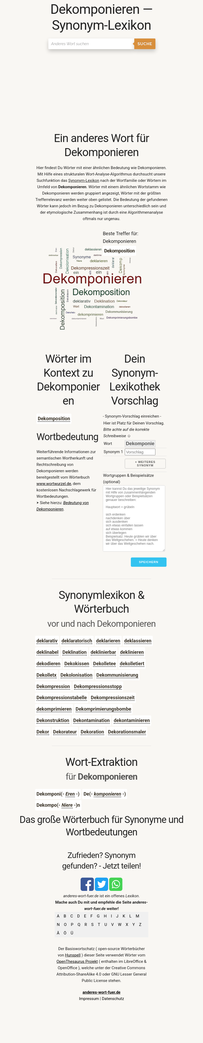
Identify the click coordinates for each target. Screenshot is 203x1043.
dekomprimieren (54, 709)
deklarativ (47, 640)
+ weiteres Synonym (145, 463)
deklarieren (108, 640)
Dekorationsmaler (127, 732)
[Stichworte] (134, 518)
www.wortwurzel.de (53, 483)
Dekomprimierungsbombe (103, 709)
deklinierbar (103, 652)
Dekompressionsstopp (98, 686)
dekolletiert (132, 663)
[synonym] (140, 452)
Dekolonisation (77, 675)
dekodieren (48, 663)
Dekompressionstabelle (61, 697)
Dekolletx (46, 675)
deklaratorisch (77, 640)
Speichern (148, 562)
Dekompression (53, 686)
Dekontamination (91, 720)
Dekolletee (104, 663)
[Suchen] (91, 43)
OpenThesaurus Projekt (77, 961)
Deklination (74, 652)
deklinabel (47, 652)
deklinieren (132, 652)
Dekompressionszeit (113, 697)
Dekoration (92, 732)
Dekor (42, 732)
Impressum (89, 998)
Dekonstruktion (52, 720)
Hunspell (73, 955)
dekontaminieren (132, 720)
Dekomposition (54, 418)
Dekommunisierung (117, 675)
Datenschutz (113, 998)
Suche (144, 43)
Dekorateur (65, 732)
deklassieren (137, 640)
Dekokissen (76, 663)
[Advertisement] (101, 91)
